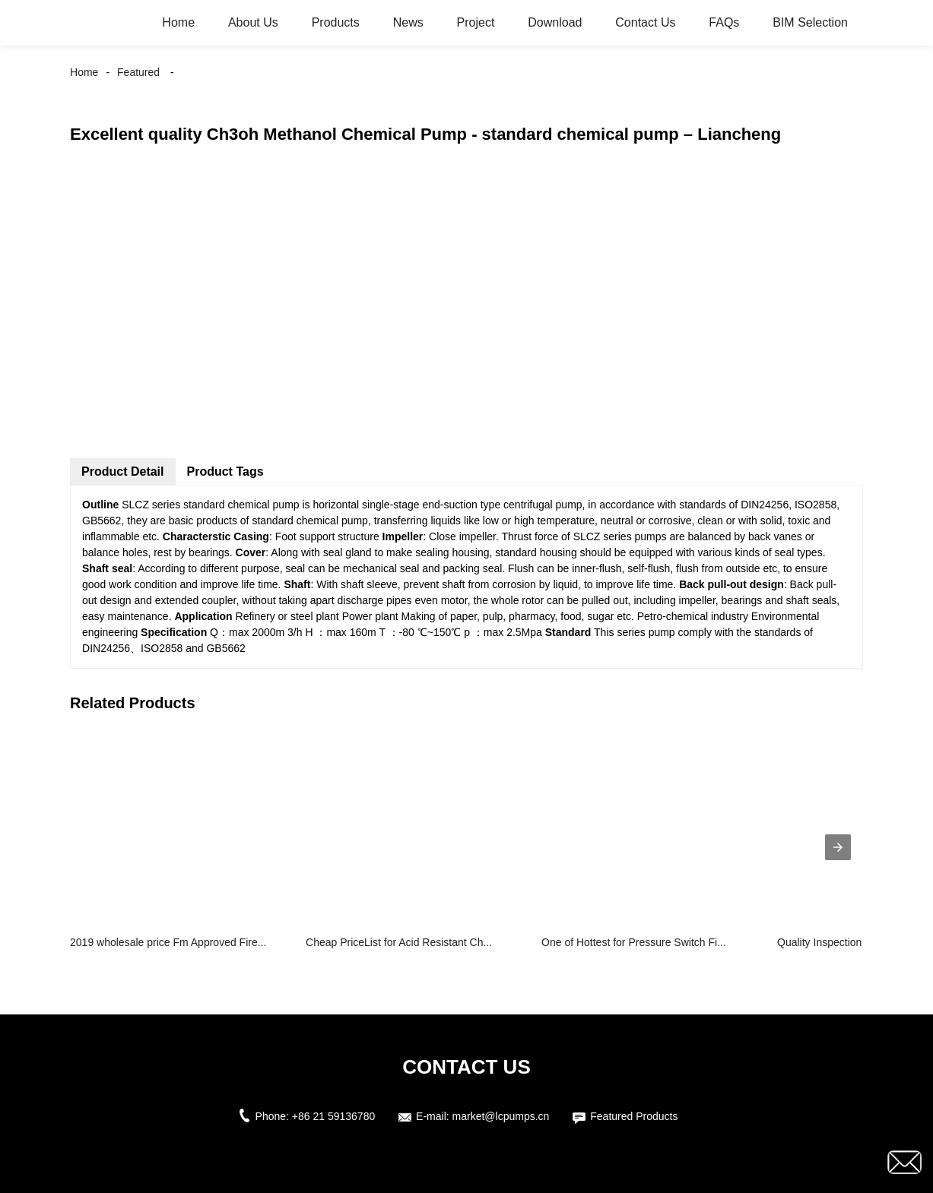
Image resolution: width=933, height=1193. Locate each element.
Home (178, 22)
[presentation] (838, 847)
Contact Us (645, 22)
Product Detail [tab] (122, 471)
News (408, 22)
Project (476, 22)
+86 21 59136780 (333, 1116)
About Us (253, 22)
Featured (138, 72)
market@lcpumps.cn (501, 1116)
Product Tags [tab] (225, 471)
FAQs (724, 22)
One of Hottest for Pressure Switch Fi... (633, 942)
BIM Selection (810, 22)
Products (336, 22)
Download (555, 22)
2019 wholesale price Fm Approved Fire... (168, 942)
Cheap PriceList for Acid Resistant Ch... (399, 942)
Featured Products (634, 1116)
